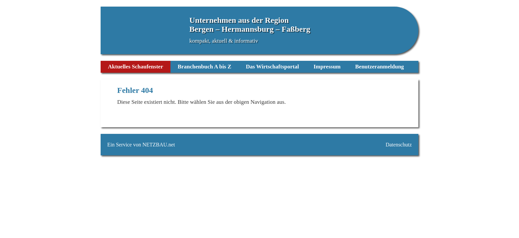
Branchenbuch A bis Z (204, 66)
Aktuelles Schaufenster (135, 66)
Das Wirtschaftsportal (272, 66)
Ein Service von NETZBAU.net (141, 144)
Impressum (327, 66)
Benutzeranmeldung (379, 66)
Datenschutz (399, 144)
